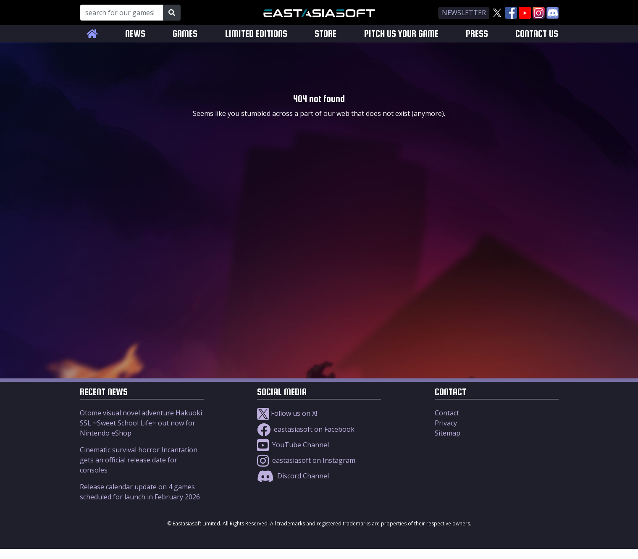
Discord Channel (293, 475)
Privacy (446, 423)
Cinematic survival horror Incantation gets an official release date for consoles (138, 460)
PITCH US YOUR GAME (401, 34)
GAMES (185, 34)
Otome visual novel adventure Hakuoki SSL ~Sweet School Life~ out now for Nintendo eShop (141, 423)
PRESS (477, 34)
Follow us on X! (287, 413)
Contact (447, 412)
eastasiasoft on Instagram (306, 460)
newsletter (464, 12)
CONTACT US (536, 34)
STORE (325, 34)
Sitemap (447, 433)
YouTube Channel (293, 444)
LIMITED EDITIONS (256, 34)
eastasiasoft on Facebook (305, 429)
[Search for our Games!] (121, 13)
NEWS (135, 34)
